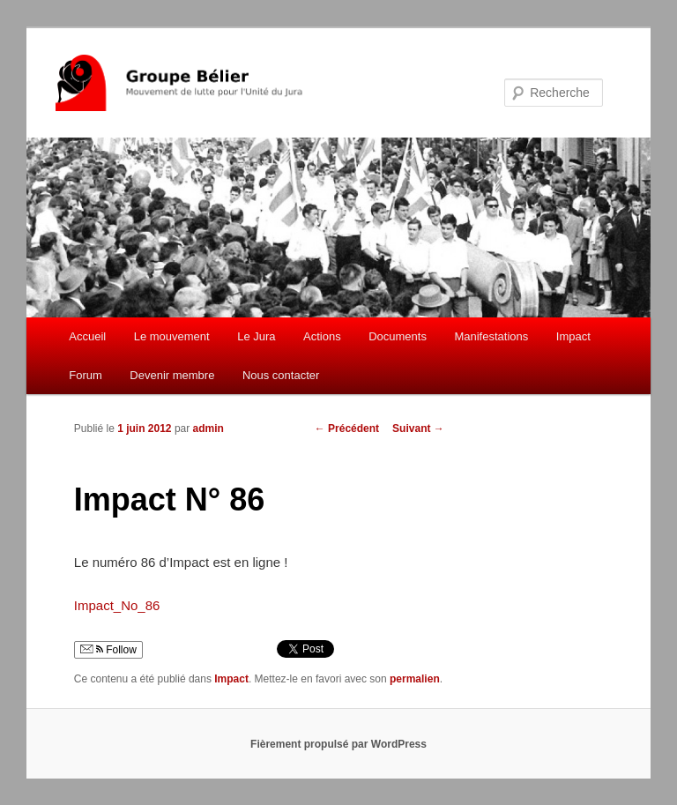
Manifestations (491, 336)
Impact (573, 336)
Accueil (87, 336)
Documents (397, 336)
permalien (415, 679)
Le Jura (256, 336)
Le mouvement (172, 336)
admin (208, 428)
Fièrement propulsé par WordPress (338, 744)
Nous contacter (280, 375)
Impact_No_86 (117, 605)
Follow (108, 650)
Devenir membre (172, 375)
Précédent (347, 428)
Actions (322, 336)
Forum (85, 375)
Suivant (418, 428)
